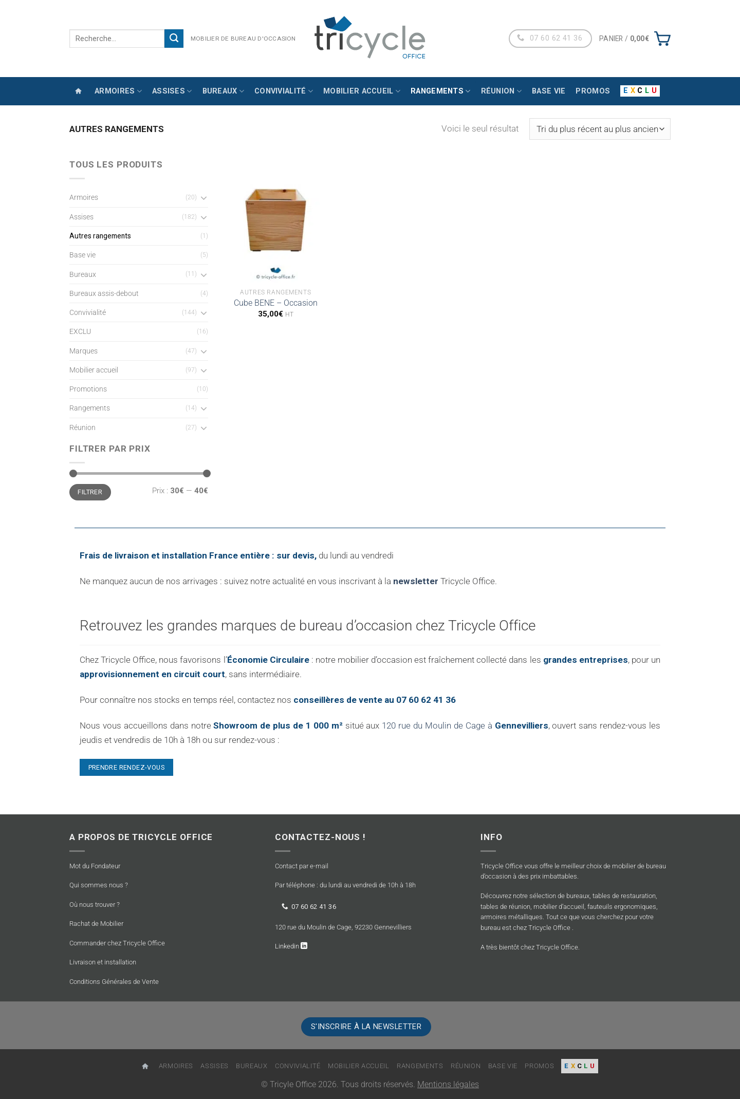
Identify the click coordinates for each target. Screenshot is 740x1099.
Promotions (88, 389)
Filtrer (90, 492)
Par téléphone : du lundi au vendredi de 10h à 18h (345, 885)
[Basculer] (203, 197)
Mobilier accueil (361, 91)
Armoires (118, 91)
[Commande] (600, 129)
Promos (593, 91)
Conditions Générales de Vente (114, 981)
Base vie (548, 91)
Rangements (440, 91)
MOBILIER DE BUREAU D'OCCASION (243, 38)
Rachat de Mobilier (96, 923)
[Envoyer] (173, 38)
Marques (83, 351)
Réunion (501, 91)
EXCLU (80, 331)
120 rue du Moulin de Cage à (465, 725)
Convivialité (283, 91)
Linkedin (288, 946)
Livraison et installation (102, 962)
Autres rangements (100, 236)
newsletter (415, 581)
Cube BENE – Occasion (276, 303)
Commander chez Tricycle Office (117, 943)
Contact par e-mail (301, 866)
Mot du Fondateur (94, 866)
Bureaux (223, 91)
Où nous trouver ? (94, 904)
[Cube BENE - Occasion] (276, 220)
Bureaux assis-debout (104, 293)
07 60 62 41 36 (309, 906)
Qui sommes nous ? (98, 885)
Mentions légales (448, 1084)
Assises (172, 91)
